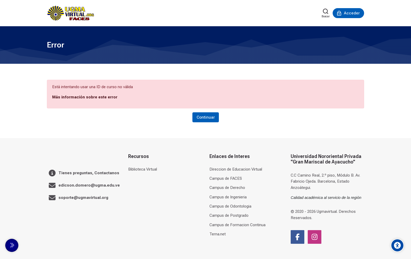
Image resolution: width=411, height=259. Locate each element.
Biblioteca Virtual (142, 169)
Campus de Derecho (227, 187)
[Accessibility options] (397, 245)
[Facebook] (297, 237)
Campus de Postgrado (228, 215)
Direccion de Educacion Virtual (235, 169)
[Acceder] (348, 13)
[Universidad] (70, 13)
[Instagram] (314, 237)
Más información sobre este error (84, 97)
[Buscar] (326, 13)
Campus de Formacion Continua (237, 225)
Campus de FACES (225, 178)
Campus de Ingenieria (228, 197)
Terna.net (217, 234)
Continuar (206, 117)
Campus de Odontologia (230, 206)
